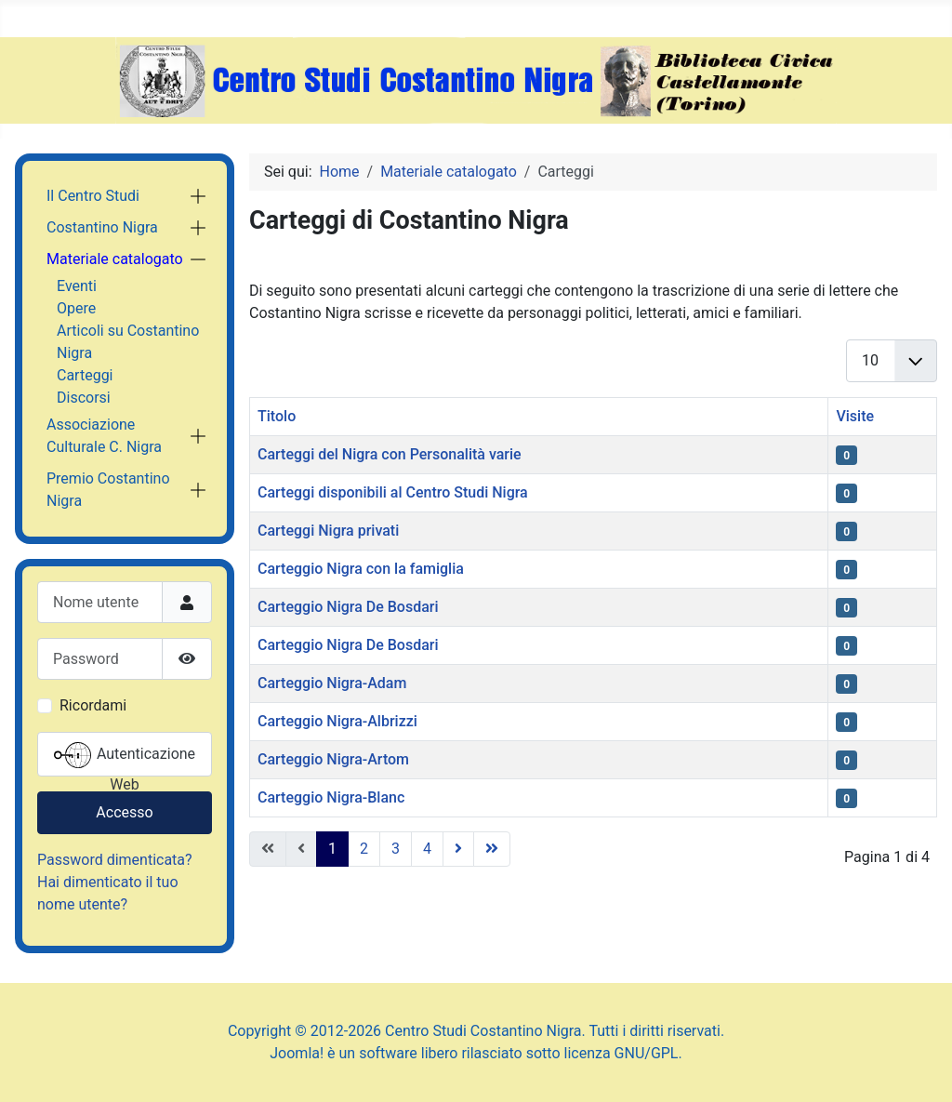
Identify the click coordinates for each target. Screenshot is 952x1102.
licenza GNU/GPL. (623, 1053)
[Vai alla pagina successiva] (458, 849)
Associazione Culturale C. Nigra (104, 436)
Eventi (77, 286)
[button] (198, 196)
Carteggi (85, 375)
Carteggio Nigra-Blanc (331, 797)
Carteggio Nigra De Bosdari (348, 607)
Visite (855, 416)
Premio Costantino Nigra (108, 490)
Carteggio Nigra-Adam (332, 683)
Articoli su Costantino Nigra (128, 342)
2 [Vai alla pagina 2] (364, 848)
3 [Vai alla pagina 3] (395, 848)
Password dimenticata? (114, 860)
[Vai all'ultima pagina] (491, 849)
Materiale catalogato (114, 259)
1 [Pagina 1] (332, 848)
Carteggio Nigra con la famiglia (361, 569)
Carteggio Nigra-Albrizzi (337, 721)
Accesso (124, 812)
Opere (76, 308)
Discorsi (84, 397)
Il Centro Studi (92, 196)
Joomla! (297, 1053)
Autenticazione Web (124, 757)
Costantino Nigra (102, 227)
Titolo (277, 416)
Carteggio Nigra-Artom (333, 759)
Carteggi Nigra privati (328, 530)
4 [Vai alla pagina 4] (427, 848)
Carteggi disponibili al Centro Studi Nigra (393, 492)
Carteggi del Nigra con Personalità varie (390, 454)
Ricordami (93, 705)
